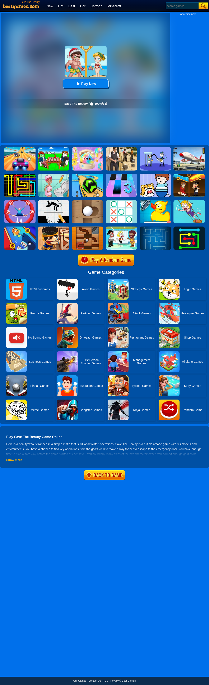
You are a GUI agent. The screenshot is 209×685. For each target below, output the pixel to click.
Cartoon (96, 6)
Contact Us (94, 680)
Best (71, 6)
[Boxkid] (53, 228)
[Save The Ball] (87, 201)
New (49, 6)
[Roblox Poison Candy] (53, 148)
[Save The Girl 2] (121, 228)
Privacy (114, 680)
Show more (14, 460)
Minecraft (114, 6)
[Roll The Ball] (87, 228)
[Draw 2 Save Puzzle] (53, 175)
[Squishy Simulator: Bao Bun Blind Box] (87, 148)
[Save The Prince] (155, 175)
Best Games (129, 680)
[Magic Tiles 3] (121, 175)
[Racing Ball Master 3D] (87, 175)
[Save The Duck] (155, 201)
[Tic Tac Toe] (121, 201)
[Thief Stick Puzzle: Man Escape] (155, 148)
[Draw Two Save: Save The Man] (53, 201)
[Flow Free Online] (189, 228)
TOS (105, 680)
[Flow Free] (20, 175)
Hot (60, 6)
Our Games (79, 680)
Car (82, 6)
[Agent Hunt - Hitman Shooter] (121, 148)
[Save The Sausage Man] (20, 201)
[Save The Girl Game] (189, 201)
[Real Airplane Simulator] (189, 148)
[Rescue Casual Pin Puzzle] (189, 175)
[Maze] (155, 228)
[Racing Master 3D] (20, 148)
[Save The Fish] (20, 228)
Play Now (85, 83)
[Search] (182, 5)
